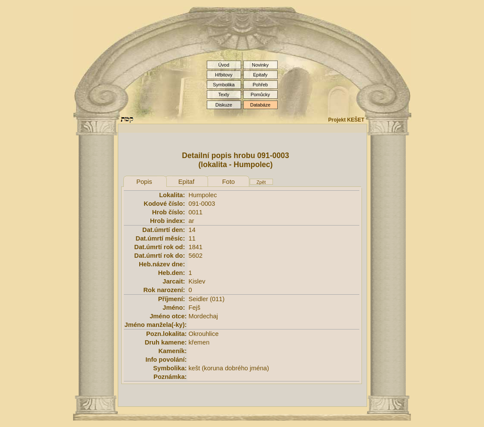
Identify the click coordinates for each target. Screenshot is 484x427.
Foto (228, 181)
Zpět (261, 182)
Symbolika (224, 84)
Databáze (260, 104)
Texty (224, 94)
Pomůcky (260, 94)
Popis (144, 181)
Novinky (260, 64)
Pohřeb (260, 84)
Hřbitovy (223, 74)
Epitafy (260, 74)
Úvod (224, 64)
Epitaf (186, 181)
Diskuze (223, 104)
